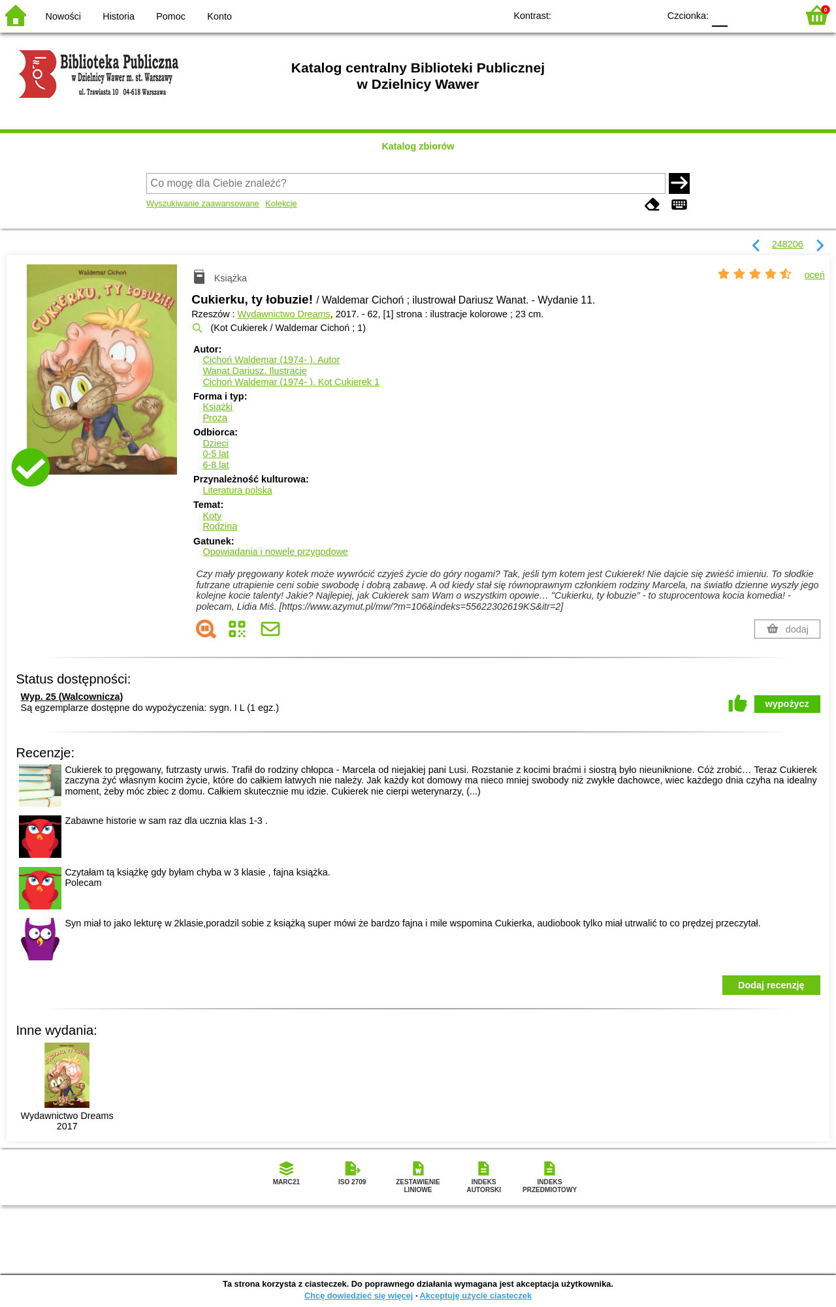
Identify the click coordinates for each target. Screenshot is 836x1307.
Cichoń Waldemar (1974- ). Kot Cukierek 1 (290, 382)
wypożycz (787, 704)
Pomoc (170, 16)
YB (619, 14)
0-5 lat (215, 454)
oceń (815, 275)
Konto (219, 16)
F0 (719, 14)
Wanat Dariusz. (254, 371)
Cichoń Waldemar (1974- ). (271, 359)
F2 (772, 14)
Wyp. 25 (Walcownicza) (72, 696)
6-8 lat (215, 465)
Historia (119, 16)
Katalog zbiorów (417, 146)
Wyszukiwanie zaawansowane (202, 203)
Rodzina (219, 526)
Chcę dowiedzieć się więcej (358, 1295)
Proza (214, 418)
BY (645, 14)
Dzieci (215, 443)
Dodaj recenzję (771, 985)
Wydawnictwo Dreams (284, 314)
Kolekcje (281, 203)
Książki (217, 407)
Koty (211, 516)
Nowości (63, 16)
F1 (742, 14)
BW (592, 14)
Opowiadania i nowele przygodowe (274, 551)
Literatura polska (237, 490)
